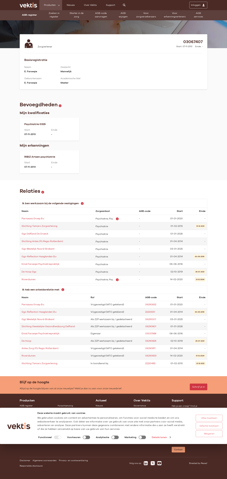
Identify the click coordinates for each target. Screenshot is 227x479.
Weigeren (199, 466)
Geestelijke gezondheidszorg (72, 413)
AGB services (198, 15)
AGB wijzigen (123, 15)
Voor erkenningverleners (175, 15)
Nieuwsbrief (102, 417)
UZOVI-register (27, 425)
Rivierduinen (29, 279)
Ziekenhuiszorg (65, 409)
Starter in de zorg (77, 15)
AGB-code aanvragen (101, 15)
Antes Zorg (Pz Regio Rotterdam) (40, 348)
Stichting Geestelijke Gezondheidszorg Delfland (48, 326)
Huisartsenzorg (65, 405)
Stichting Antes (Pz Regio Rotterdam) (42, 241)
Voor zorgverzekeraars (146, 15)
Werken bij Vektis (142, 439)
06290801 (150, 326)
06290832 (150, 304)
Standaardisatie (28, 417)
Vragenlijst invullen (29, 421)
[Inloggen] (198, 5)
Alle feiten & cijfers (67, 425)
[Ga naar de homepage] (28, 5)
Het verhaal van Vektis (145, 421)
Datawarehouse (142, 413)
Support (110, 5)
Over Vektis (90, 5)
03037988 (150, 333)
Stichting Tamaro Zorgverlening (39, 226)
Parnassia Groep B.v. (33, 218)
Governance (140, 405)
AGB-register (26, 405)
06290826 (150, 340)
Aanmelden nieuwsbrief (107, 421)
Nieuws (71, 5)
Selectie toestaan (199, 458)
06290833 (150, 355)
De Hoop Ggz (29, 271)
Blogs (98, 409)
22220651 (150, 311)
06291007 (150, 319)
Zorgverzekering (66, 417)
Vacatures (139, 435)
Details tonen (159, 473)
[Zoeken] (124, 5)
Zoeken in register (54, 15)
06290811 (150, 348)
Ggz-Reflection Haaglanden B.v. (39, 256)
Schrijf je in (198, 386)
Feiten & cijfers (103, 413)
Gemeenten (63, 421)
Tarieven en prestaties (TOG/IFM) (36, 429)
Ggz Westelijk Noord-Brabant (38, 248)
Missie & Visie (140, 409)
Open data (25, 433)
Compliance (140, 417)
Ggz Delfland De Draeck (35, 233)
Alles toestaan (199, 450)
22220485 (150, 363)
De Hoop (26, 340)
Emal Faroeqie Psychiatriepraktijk (40, 264)
